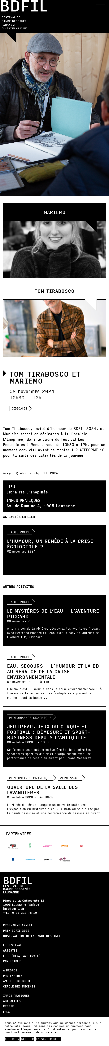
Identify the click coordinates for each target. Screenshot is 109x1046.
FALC (6, 1011)
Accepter (12, 1039)
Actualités (12, 1000)
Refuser (27, 1039)
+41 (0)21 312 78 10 (20, 912)
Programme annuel (18, 925)
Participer (12, 961)
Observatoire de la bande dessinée (32, 935)
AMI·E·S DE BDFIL (17, 981)
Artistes (10, 950)
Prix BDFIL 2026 (16, 930)
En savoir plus (48, 1039)
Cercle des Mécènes (19, 986)
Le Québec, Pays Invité (21, 955)
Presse (8, 1006)
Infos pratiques (16, 995)
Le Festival (12, 945)
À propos (10, 970)
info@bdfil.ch (13, 908)
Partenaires (13, 975)
